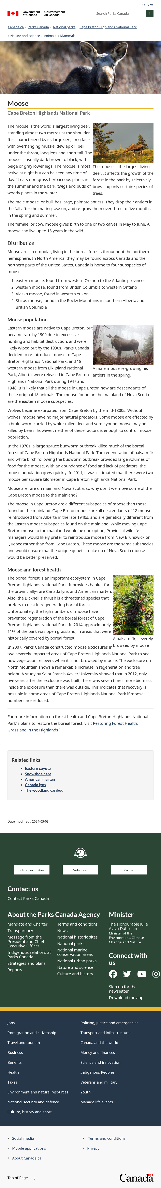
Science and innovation (100, 1062)
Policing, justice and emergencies (109, 1022)
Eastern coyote (38, 768)
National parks (64, 27)
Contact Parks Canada (28, 898)
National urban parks (77, 961)
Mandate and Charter (27, 924)
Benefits (15, 1062)
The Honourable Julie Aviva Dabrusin (128, 932)
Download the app (126, 997)
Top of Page (21, 1177)
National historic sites (77, 937)
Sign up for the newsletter (122, 989)
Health (13, 1072)
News (62, 930)
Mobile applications (29, 1148)
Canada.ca (16, 27)
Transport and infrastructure (105, 1032)
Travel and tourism (24, 1042)
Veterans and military (98, 1082)
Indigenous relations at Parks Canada (29, 955)
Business (15, 1052)
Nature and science (25, 36)
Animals (50, 36)
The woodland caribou (44, 790)
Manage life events (96, 1102)
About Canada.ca (26, 1158)
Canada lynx (35, 784)
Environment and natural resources (38, 1092)
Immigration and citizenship (32, 1032)
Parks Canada (38, 27)
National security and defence (33, 1102)
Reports (15, 969)
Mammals (67, 36)
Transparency (20, 930)
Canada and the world (99, 1042)
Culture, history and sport (30, 1111)
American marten (40, 779)
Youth (85, 1092)
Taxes (12, 1082)
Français (147, 4)
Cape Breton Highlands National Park (108, 27)
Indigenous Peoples (97, 1072)
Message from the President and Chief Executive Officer (26, 941)
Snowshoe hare (38, 773)
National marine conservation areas (75, 952)
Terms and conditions (77, 924)
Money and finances (97, 1052)
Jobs (11, 1022)
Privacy (93, 1148)
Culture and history (75, 973)
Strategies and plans (27, 963)
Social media (23, 1138)
